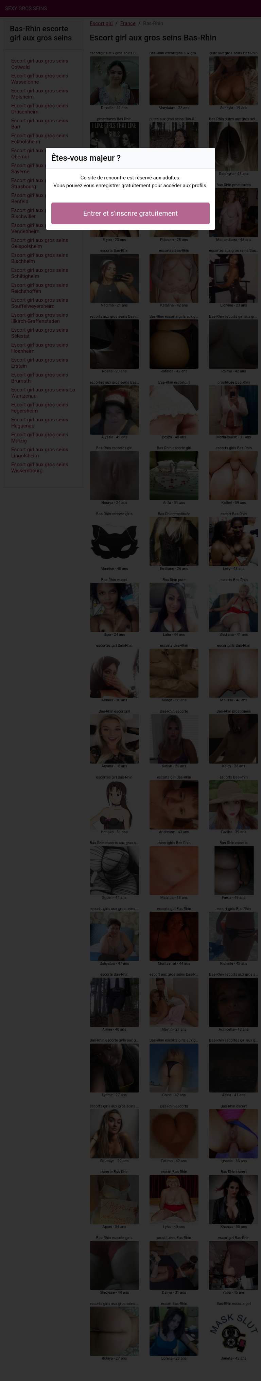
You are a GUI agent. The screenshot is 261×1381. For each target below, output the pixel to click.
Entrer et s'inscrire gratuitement (130, 213)
